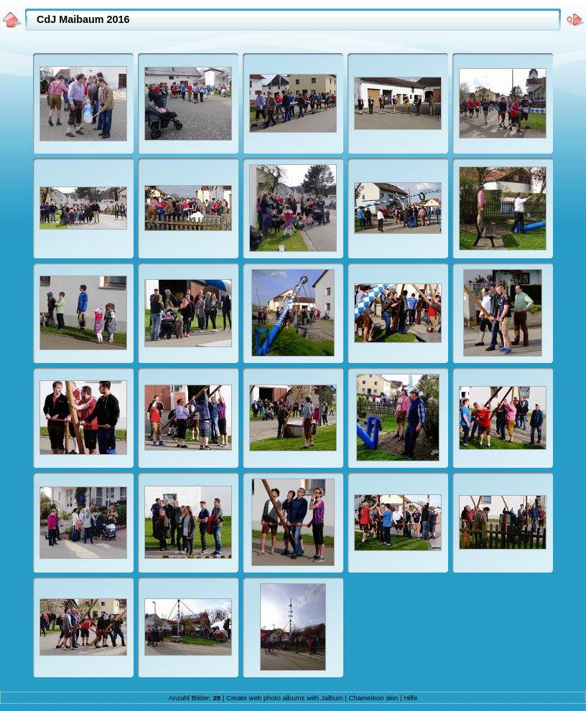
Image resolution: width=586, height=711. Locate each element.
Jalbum (332, 698)
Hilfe (410, 698)
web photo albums (276, 698)
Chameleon (366, 698)
